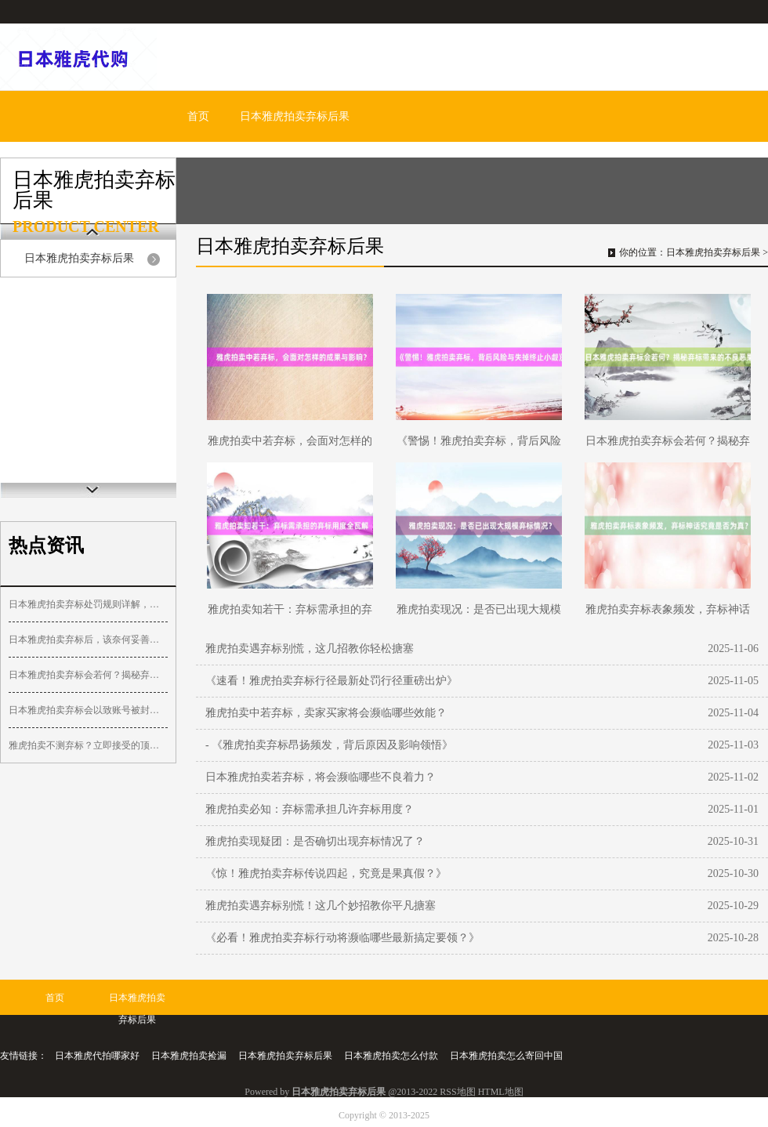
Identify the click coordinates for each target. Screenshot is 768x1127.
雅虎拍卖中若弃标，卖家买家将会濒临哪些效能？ (326, 713)
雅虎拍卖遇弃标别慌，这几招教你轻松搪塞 (309, 648)
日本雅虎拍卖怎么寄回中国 (506, 1055)
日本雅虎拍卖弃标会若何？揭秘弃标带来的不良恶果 (88, 674)
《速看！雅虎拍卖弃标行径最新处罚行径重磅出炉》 (331, 681)
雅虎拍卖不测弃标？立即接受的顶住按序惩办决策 (88, 745)
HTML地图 (500, 1091)
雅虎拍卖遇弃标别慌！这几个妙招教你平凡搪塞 (320, 905)
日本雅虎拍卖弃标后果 (295, 116)
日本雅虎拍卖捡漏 (188, 1055)
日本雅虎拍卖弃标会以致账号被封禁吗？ (88, 710)
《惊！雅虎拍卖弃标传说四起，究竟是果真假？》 (326, 873)
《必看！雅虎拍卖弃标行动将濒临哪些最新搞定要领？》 (342, 938)
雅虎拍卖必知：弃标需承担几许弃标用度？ (309, 809)
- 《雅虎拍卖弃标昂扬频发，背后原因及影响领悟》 (329, 745)
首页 (198, 116)
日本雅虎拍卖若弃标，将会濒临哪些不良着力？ (320, 777)
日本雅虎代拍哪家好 (97, 1055)
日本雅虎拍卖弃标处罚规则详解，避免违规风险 (88, 604)
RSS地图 (457, 1091)
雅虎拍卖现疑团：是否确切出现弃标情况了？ (315, 841)
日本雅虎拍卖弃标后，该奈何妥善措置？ (88, 639)
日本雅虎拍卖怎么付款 (391, 1055)
